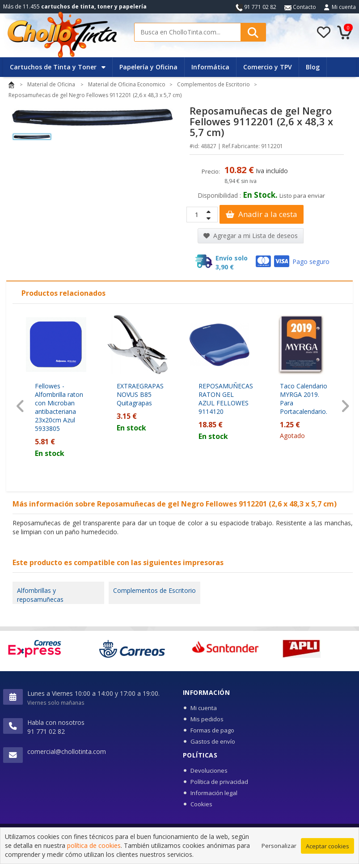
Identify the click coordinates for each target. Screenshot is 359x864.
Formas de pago (212, 730)
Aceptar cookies (327, 847)
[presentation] (20, 406)
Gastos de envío (212, 741)
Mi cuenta (344, 7)
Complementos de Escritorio (154, 590)
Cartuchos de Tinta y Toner (58, 67)
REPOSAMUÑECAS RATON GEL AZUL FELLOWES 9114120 (226, 399)
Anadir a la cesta (261, 214)
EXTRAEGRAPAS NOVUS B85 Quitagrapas (140, 394)
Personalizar (279, 846)
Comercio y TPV (267, 67)
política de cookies (94, 846)
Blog (313, 67)
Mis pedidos (207, 719)
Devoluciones (209, 770)
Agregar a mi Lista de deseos (250, 235)
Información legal (213, 793)
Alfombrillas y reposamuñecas (40, 595)
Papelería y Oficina (148, 67)
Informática (210, 67)
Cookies (201, 804)
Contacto (300, 7)
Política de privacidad (219, 782)
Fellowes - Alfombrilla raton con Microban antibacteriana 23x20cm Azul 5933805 (59, 407)
